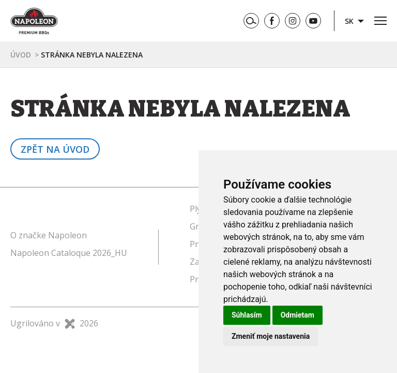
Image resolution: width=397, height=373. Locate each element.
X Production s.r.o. (70, 324)
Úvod (20, 55)
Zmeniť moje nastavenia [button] (271, 336)
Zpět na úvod (55, 149)
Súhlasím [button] (247, 315)
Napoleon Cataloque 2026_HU (68, 253)
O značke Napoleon (48, 235)
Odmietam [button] (297, 315)
